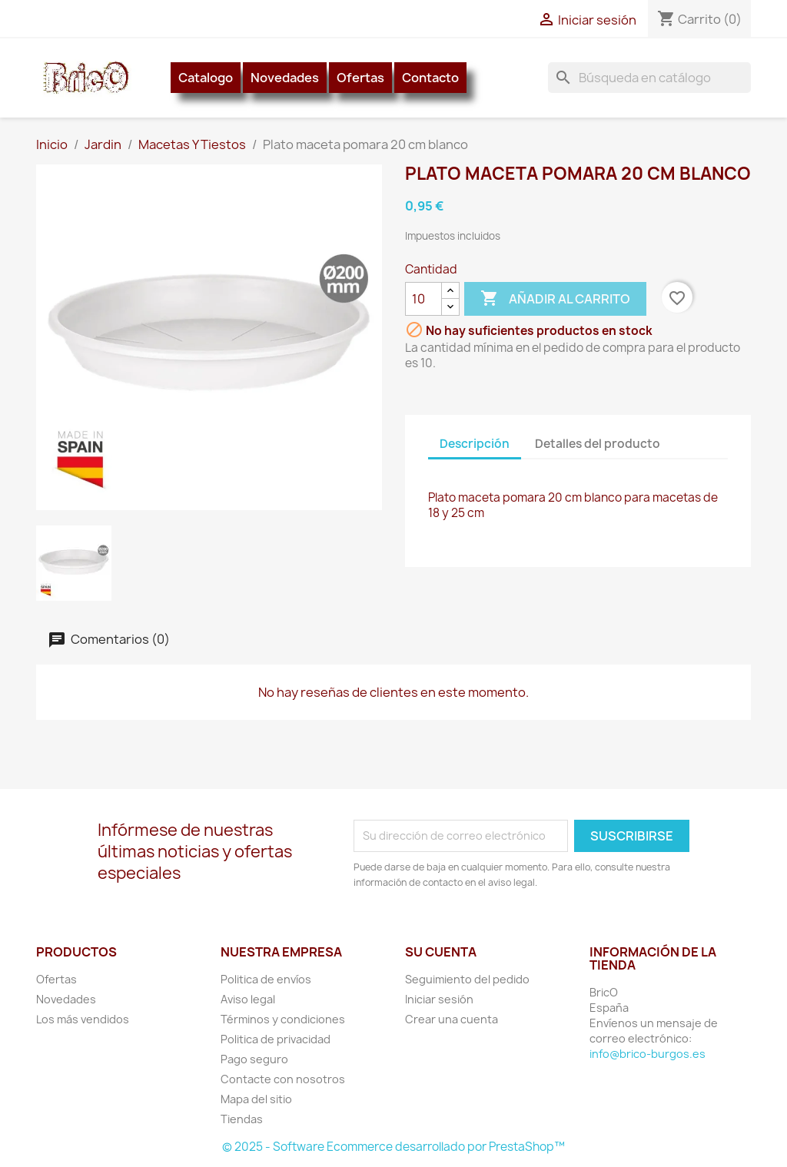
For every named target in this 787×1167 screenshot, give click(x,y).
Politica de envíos (266, 979)
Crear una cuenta (451, 1019)
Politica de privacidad (275, 1039)
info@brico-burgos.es (647, 1053)
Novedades (285, 77)
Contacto (430, 77)
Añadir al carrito (555, 299)
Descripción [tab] (475, 444)
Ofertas (360, 77)
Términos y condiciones (283, 1019)
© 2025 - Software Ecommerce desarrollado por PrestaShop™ (393, 1147)
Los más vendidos (82, 1019)
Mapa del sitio (256, 1099)
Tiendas (242, 1119)
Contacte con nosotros (283, 1079)
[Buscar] (649, 77)
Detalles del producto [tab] (597, 444)
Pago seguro (254, 1059)
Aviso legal (248, 999)
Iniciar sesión (439, 999)
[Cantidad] (423, 299)
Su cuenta (441, 951)
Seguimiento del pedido (467, 979)
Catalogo (205, 77)
